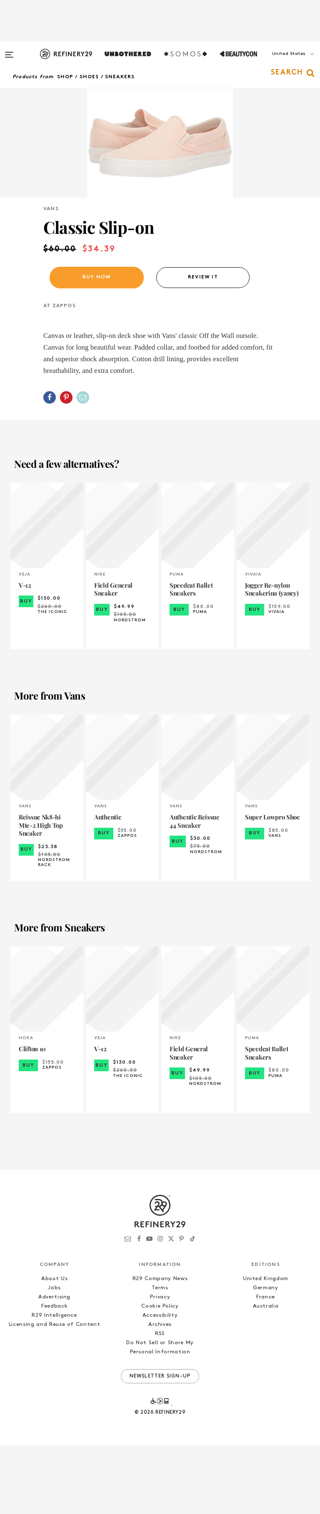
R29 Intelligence (54, 1384)
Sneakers (120, 76)
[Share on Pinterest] (66, 466)
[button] (278, 62)
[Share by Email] (83, 466)
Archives (160, 1393)
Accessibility (160, 1384)
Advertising (54, 1365)
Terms (160, 1356)
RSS (160, 1402)
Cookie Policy (159, 1374)
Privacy (160, 1365)
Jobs (54, 1356)
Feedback (54, 1374)
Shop (65, 76)
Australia (266, 1374)
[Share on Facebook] (49, 466)
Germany (265, 1356)
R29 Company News (160, 1347)
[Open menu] (9, 51)
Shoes (89, 76)
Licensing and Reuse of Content (54, 1393)
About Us (54, 1347)
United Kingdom (265, 1347)
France (265, 1365)
